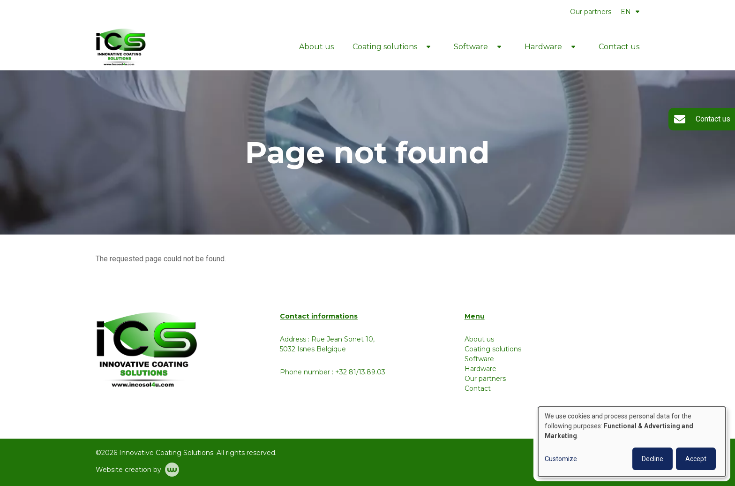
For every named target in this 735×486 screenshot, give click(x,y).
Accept (695, 459)
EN (630, 12)
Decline (652, 459)
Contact (478, 388)
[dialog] (632, 442)
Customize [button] (561, 459)
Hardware (543, 46)
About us (316, 46)
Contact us (619, 46)
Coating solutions (384, 46)
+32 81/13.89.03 (360, 372)
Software (471, 46)
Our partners (590, 12)
